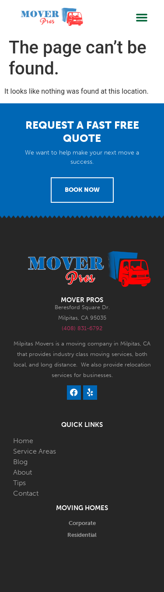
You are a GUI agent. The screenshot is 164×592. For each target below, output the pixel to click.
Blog (20, 462)
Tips (19, 483)
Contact (25, 493)
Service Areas (34, 451)
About (22, 472)
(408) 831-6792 (82, 328)
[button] (142, 17)
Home (23, 441)
